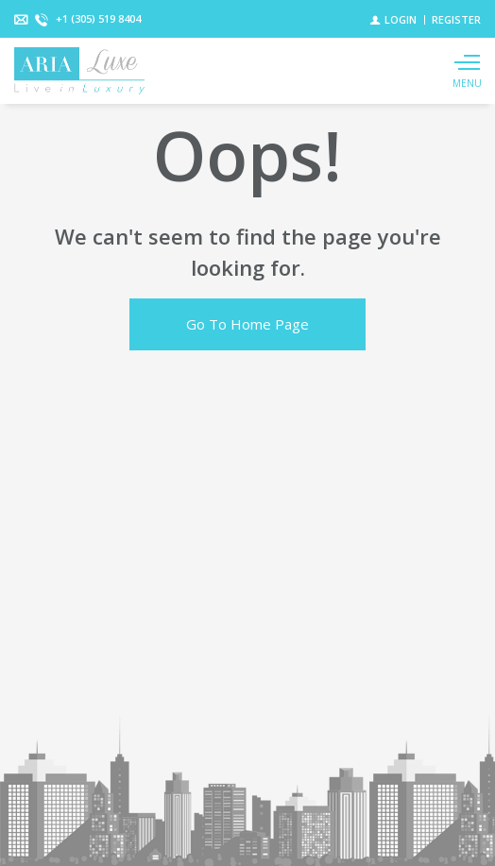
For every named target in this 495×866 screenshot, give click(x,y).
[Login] (393, 19)
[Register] (456, 19)
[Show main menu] (466, 71)
